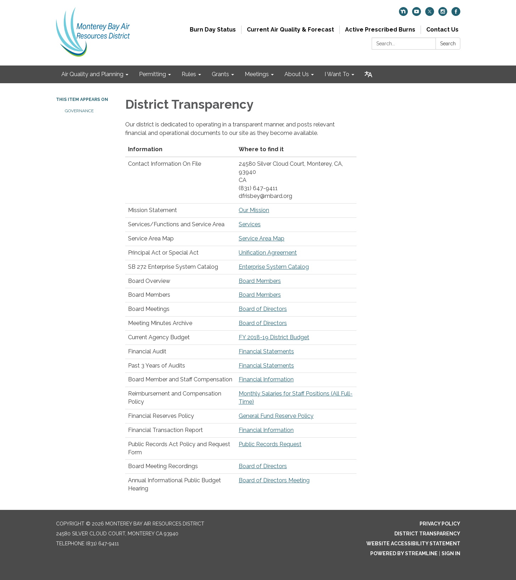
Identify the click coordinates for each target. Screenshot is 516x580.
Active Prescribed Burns (380, 29)
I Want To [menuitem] (336, 74)
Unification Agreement (268, 252)
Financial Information (266, 379)
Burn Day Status (213, 29)
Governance (79, 110)
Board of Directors (263, 309)
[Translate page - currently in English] (368, 74)
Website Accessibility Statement (413, 543)
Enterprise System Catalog (274, 266)
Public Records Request (270, 444)
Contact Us (442, 29)
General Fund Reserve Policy (276, 416)
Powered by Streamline (404, 553)
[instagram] (442, 14)
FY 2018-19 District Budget (274, 337)
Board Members (260, 281)
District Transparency (427, 533)
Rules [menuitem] (189, 74)
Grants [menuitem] (220, 74)
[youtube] (416, 14)
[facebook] (455, 14)
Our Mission (254, 210)
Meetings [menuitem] (257, 74)
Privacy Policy (440, 524)
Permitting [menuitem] (152, 74)
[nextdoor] (403, 14)
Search (448, 43)
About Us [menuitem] (296, 74)
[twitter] (429, 14)
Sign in (451, 553)
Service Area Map (261, 238)
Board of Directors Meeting (274, 480)
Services (250, 224)
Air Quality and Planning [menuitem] (92, 74)
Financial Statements (266, 351)
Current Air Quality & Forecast (290, 29)
